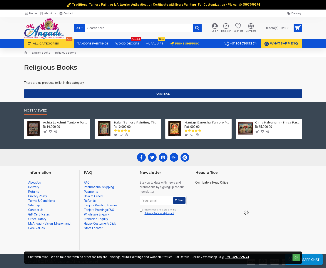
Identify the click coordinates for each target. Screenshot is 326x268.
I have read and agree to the (158, 211)
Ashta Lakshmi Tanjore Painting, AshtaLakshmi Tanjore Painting (66, 122)
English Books (41, 52)
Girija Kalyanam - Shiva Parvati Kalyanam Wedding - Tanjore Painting (278, 122)
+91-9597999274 (237, 257)
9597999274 (251, 4)
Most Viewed (35, 110)
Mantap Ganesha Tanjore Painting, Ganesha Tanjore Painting (207, 122)
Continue (163, 93)
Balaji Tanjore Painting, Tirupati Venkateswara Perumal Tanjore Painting (136, 122)
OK (296, 257)
